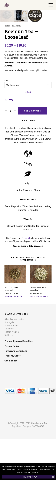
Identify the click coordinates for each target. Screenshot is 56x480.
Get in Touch (10, 401)
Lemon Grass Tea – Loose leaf (38, 329)
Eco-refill (26, 279)
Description (28, 161)
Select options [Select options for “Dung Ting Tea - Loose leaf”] (13, 337)
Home (7, 67)
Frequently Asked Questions (18, 382)
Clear (28, 133)
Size (6, 121)
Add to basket (32, 151)
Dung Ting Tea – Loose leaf (11, 329)
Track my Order (12, 396)
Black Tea (16, 67)
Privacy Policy (11, 387)
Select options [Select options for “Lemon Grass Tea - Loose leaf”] (39, 337)
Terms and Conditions (15, 391)
